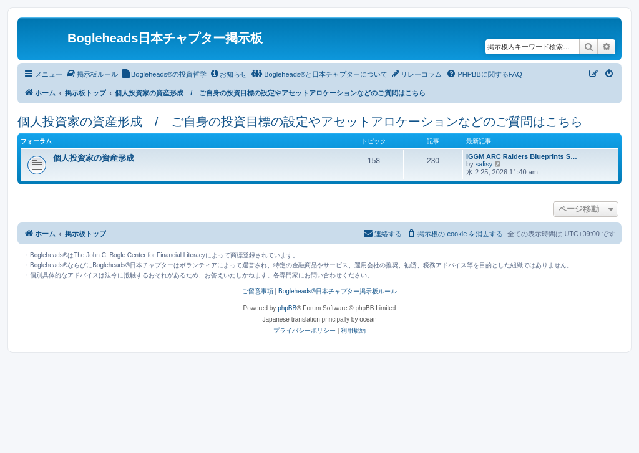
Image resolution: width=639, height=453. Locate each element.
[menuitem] (92, 74)
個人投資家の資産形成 (93, 158)
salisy (484, 164)
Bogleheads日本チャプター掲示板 (165, 38)
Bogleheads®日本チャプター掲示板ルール (337, 291)
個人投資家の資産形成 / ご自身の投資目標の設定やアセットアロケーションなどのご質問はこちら (300, 121)
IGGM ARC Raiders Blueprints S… (521, 156)
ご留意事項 (257, 291)
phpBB (287, 308)
